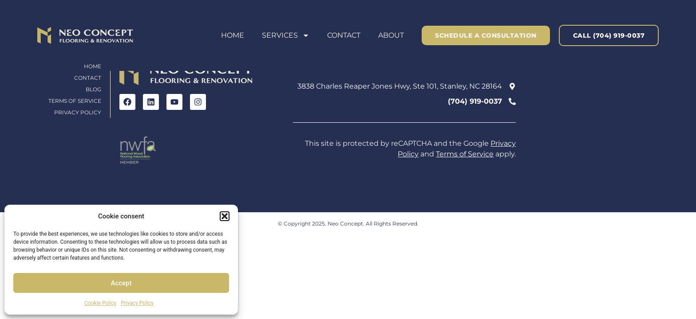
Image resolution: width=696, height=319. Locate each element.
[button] (224, 216)
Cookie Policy (100, 303)
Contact (343, 35)
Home (232, 35)
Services (285, 35)
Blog (93, 89)
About (391, 35)
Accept (121, 283)
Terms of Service (74, 100)
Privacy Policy (137, 303)
